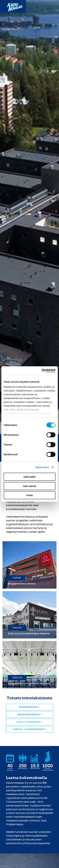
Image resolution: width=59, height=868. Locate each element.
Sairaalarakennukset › (29, 714)
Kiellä (29, 495)
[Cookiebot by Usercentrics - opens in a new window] (42, 371)
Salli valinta (29, 486)
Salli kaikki (29, 476)
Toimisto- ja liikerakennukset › (29, 729)
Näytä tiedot (42, 467)
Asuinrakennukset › (29, 707)
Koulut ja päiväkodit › (29, 721)
